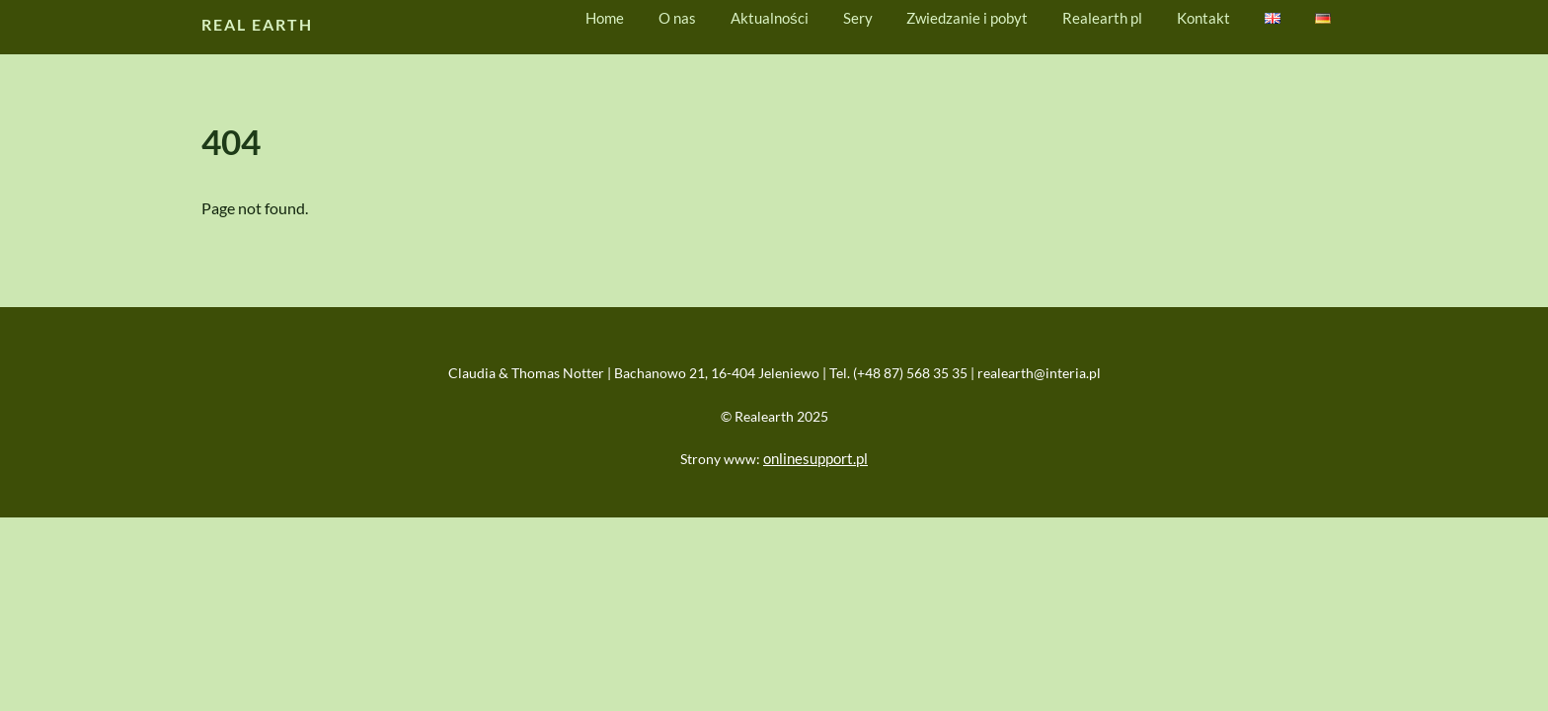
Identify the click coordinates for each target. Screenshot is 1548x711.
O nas (677, 18)
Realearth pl (1102, 18)
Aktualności (770, 18)
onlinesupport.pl (815, 458)
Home (604, 18)
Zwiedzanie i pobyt (967, 18)
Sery (858, 18)
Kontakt (1203, 18)
